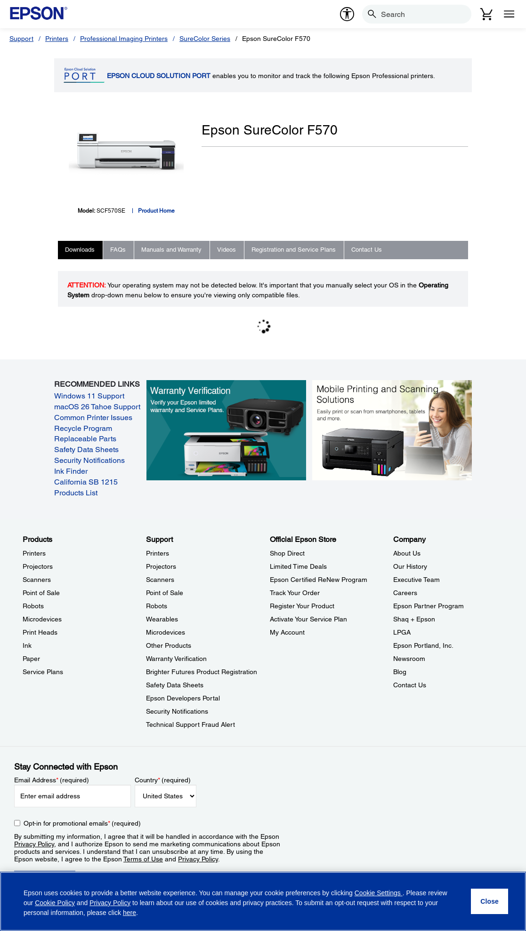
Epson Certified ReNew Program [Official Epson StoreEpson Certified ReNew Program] (318, 579)
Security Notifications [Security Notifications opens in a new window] (89, 460)
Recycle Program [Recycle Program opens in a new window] (83, 428)
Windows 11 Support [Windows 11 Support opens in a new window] (89, 395)
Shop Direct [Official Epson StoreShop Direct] (287, 553)
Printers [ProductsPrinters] (34, 553)
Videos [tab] (226, 249)
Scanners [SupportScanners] (160, 579)
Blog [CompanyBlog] (399, 672)
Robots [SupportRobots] (156, 606)
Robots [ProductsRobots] (33, 606)
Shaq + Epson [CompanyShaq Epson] (414, 619)
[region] (263, 901)
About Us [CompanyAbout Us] (407, 553)
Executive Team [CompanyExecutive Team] (416, 579)
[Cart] (486, 14)
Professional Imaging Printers (124, 38)
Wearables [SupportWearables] (162, 619)
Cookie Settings (379, 893)
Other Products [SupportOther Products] (168, 645)
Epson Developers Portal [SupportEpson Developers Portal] (183, 698)
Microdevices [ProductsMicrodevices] (42, 619)
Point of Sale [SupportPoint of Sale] (164, 593)
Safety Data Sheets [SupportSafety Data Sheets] (174, 685)
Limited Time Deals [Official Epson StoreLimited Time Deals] (298, 566)
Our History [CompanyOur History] (410, 566)
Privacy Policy (34, 844)
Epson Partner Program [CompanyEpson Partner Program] (428, 606)
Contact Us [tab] (366, 249)
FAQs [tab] (118, 249)
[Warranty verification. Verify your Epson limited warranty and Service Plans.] (226, 430)
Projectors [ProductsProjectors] (38, 566)
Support (21, 38)
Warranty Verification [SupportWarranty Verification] (176, 658)
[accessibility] (347, 14)
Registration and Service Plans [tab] (293, 249)
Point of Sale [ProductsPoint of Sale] (41, 593)
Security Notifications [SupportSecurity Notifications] (177, 711)
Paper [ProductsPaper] (31, 658)
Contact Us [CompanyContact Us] (409, 685)
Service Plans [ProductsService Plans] (43, 672)
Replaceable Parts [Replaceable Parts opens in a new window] (85, 438)
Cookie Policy (55, 903)
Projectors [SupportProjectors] (161, 566)
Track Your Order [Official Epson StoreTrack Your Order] (295, 593)
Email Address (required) (51, 780)
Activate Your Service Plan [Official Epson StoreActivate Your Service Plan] (308, 619)
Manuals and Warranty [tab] (171, 249)
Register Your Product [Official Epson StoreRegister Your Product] (302, 606)
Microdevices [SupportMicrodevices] (165, 632)
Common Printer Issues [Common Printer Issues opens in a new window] (93, 417)
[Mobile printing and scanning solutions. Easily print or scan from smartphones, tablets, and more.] (392, 430)
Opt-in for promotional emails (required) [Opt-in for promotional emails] (82, 823)
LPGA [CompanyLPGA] (402, 632)
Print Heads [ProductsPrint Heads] (40, 632)
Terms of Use (143, 859)
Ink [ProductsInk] (27, 645)
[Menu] (509, 14)
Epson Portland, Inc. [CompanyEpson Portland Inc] (423, 645)
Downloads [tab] (80, 249)
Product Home (156, 210)
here (129, 912)
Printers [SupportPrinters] (157, 553)
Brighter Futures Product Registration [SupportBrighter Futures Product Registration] (201, 672)
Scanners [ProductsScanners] (37, 579)
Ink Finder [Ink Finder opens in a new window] (71, 471)
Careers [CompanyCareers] (405, 593)
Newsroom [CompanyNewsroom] (409, 658)
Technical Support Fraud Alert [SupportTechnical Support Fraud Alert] (190, 724)
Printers (56, 38)
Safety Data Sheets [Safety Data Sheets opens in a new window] (86, 449)
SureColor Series (204, 38)
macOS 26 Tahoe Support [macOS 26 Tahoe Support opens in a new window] (97, 406)
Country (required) (163, 780)
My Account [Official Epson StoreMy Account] (287, 632)
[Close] (489, 901)
